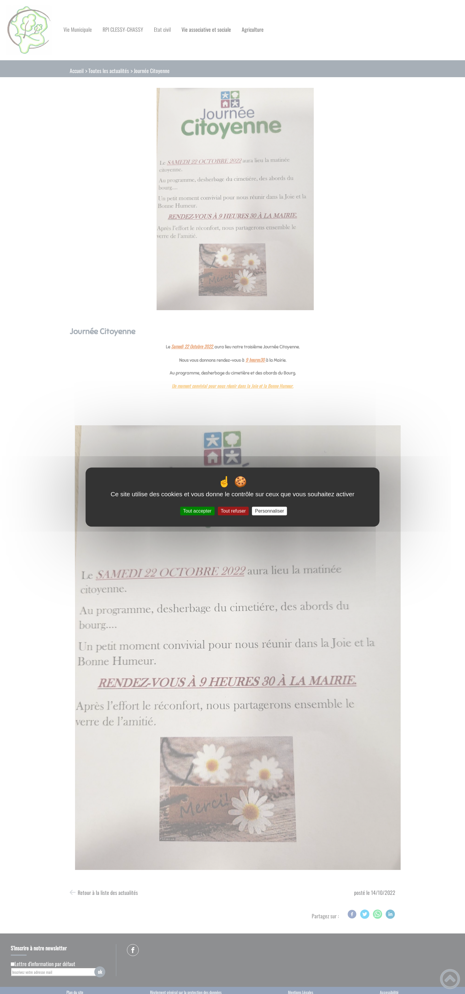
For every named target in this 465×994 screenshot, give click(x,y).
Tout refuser (233, 510)
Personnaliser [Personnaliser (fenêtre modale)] (269, 510)
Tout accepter (197, 510)
